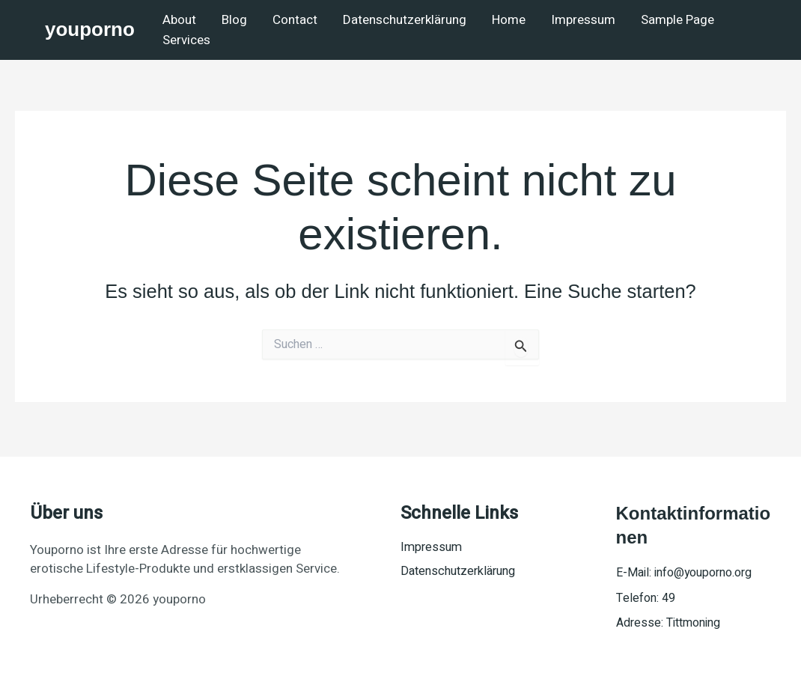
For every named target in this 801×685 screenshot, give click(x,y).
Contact (294, 19)
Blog (234, 19)
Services (186, 40)
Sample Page (677, 19)
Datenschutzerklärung (404, 19)
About (179, 19)
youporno (90, 29)
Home (509, 19)
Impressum (583, 19)
